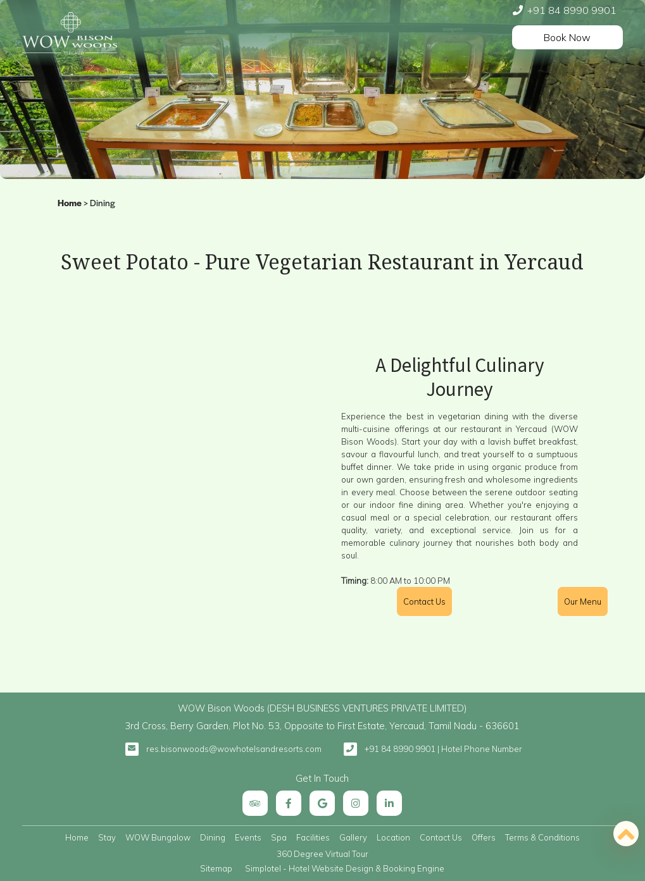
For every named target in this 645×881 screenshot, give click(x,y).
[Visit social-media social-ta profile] (255, 803)
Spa (279, 837)
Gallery (353, 837)
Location (393, 837)
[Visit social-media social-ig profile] (355, 803)
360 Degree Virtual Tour (322, 854)
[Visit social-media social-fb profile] (288, 803)
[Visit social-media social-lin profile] (389, 803)
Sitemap (216, 868)
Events (248, 837)
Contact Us (441, 837)
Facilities (313, 837)
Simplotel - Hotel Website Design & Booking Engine (344, 868)
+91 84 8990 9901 (572, 10)
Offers (484, 837)
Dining (212, 837)
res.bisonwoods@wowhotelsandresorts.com (234, 749)
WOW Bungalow (158, 837)
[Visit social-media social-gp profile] (322, 803)
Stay (107, 837)
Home (70, 204)
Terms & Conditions (542, 837)
